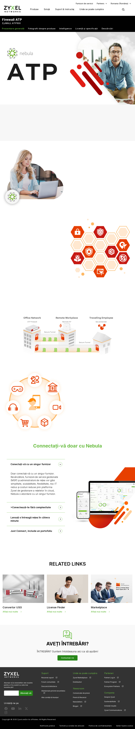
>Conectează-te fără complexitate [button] (31, 507)
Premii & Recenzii (79, 697)
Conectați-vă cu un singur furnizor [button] (31, 464)
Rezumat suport (47, 678)
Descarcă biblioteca (49, 686)
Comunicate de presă (81, 693)
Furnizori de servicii (84, 3)
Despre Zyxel (109, 697)
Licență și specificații (86, 28)
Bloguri (75, 706)
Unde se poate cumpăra (91, 9)
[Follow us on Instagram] (5, 713)
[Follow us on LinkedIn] (19, 709)
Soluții (47, 9)
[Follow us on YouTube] (13, 709)
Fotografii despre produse (42, 28)
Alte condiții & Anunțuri (50, 697)
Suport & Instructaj (64, 9)
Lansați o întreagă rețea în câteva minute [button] (30, 519)
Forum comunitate (48, 682)
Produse (34, 9)
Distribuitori (77, 682)
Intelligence (65, 28)
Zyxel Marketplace (80, 678)
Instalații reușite (110, 706)
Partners (100, 3)
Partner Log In (109, 678)
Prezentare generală (13, 28)
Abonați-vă (25, 693)
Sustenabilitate (110, 701)
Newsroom (78, 688)
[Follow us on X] (26, 709)
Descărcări (107, 28)
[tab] (36, 464)
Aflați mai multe (10, 611)
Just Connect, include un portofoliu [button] (31, 531)
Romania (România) (119, 3)
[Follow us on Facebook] (6, 709)
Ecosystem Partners (112, 686)
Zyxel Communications (113, 710)
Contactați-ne (67, 658)
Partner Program (110, 682)
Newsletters (77, 701)
